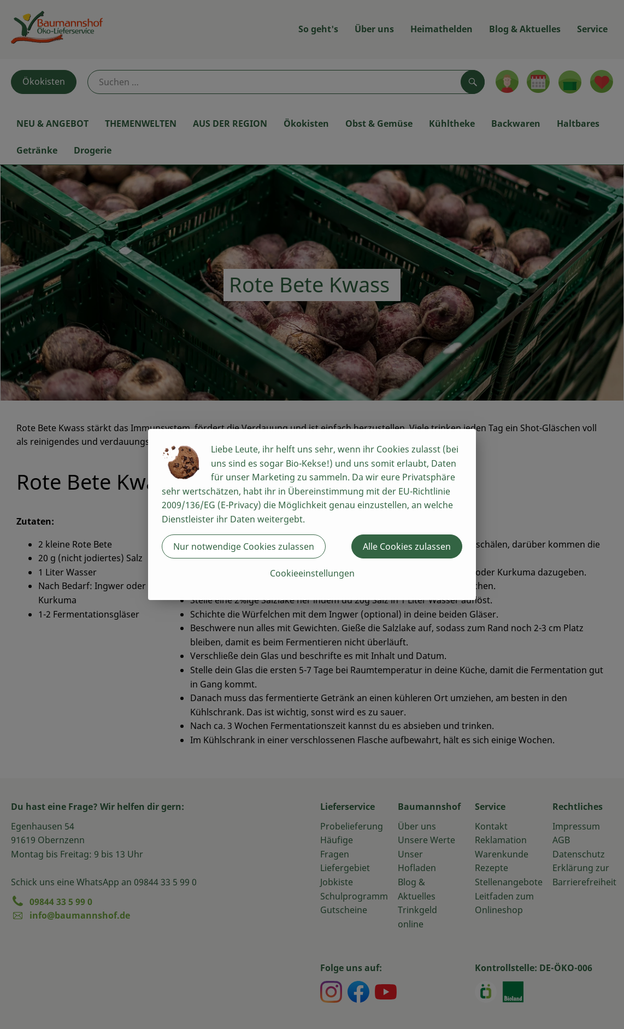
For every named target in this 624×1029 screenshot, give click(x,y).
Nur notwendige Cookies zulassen (243, 546)
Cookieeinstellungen (312, 573)
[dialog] (312, 514)
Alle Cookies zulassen (407, 546)
